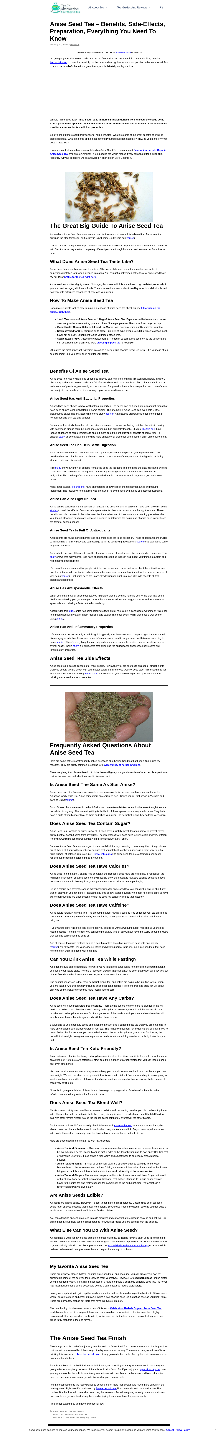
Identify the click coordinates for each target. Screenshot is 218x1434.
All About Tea (100, 7)
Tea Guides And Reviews (136, 7)
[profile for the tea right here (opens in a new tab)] (80, 277)
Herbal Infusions (76, 1411)
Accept (170, 1430)
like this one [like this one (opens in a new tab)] (148, 429)
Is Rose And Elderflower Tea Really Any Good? (74, 1417)
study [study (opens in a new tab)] (61, 436)
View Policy (183, 1430)
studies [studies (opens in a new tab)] (54, 510)
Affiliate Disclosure (123, 52)
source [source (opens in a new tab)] (130, 238)
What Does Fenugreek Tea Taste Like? (71, 1414)
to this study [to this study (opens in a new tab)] (91, 673)
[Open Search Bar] (161, 7)
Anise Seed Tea (60, 1411)
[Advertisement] (109, 93)
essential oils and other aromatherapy (128, 1245)
